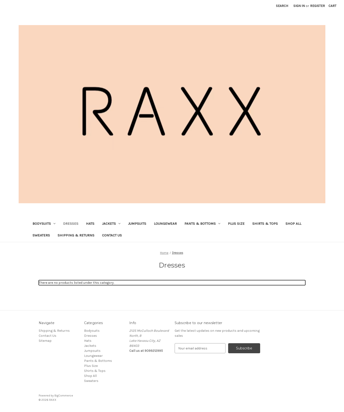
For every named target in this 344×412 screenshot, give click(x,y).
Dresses (70, 223)
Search (282, 6)
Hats (90, 223)
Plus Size (236, 223)
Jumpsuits (137, 223)
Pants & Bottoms (202, 223)
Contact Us (112, 235)
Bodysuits (43, 223)
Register (317, 6)
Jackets (111, 223)
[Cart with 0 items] (332, 6)
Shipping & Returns (76, 235)
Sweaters (41, 235)
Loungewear (165, 223)
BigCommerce (63, 395)
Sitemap (45, 341)
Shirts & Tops (265, 223)
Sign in (299, 6)
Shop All (293, 223)
